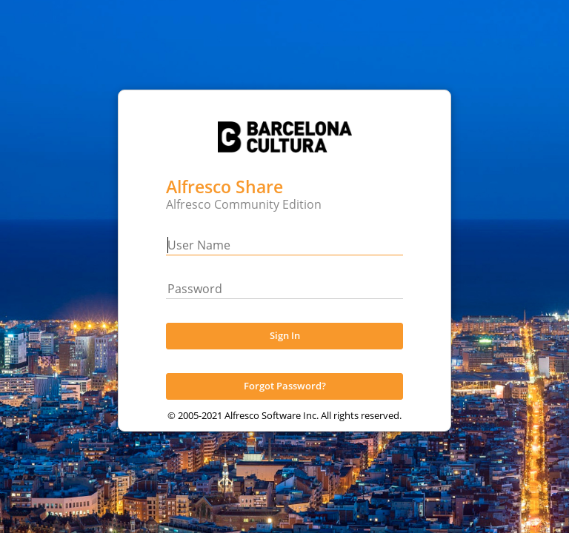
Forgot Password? (285, 401)
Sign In (285, 351)
